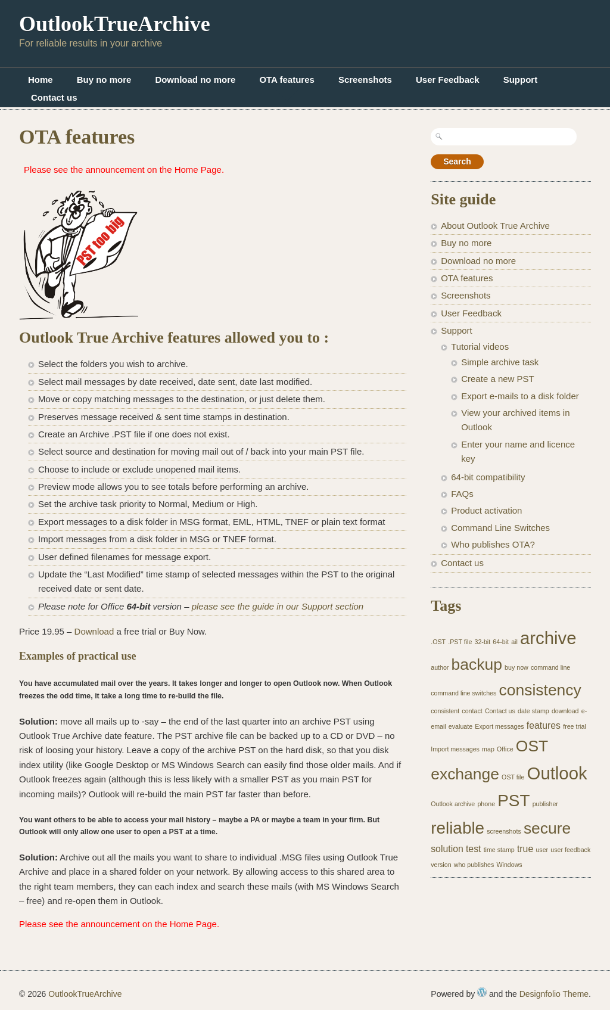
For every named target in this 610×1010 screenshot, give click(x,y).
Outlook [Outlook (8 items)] (557, 773)
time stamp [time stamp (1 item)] (499, 849)
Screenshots (365, 79)
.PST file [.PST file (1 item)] (460, 641)
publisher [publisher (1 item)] (545, 803)
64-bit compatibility (488, 477)
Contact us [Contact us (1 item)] (500, 710)
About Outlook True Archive (495, 225)
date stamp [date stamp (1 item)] (533, 710)
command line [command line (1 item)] (550, 667)
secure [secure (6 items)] (547, 828)
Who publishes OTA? (493, 544)
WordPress (482, 992)
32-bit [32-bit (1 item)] (483, 641)
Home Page (198, 169)
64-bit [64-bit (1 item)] (501, 641)
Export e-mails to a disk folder (520, 396)
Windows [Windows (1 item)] (509, 864)
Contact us (54, 97)
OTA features (287, 79)
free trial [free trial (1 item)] (574, 726)
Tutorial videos (480, 346)
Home (40, 79)
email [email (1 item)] (438, 726)
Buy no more (104, 79)
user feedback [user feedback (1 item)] (570, 849)
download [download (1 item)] (565, 710)
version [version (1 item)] (441, 864)
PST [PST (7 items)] (513, 800)
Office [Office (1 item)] (505, 749)
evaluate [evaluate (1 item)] (460, 726)
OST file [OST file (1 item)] (513, 777)
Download (94, 631)
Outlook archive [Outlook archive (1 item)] (453, 803)
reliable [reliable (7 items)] (457, 828)
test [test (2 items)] (473, 849)
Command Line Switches (500, 528)
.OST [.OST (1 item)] (438, 641)
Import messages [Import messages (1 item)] (455, 749)
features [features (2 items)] (544, 725)
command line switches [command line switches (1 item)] (463, 693)
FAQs (462, 494)
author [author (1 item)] (440, 667)
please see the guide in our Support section (278, 606)
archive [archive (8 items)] (548, 638)
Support (520, 79)
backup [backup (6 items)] (477, 664)
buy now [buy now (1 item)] (516, 667)
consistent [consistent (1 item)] (445, 710)
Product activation (486, 510)
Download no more (195, 79)
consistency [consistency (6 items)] (540, 690)
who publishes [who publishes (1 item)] (474, 864)
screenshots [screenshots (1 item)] (504, 831)
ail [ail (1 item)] (514, 641)
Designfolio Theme (554, 994)
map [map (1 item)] (488, 749)
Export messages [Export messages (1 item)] (499, 726)
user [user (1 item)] (542, 849)
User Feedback (448, 79)
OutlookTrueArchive (114, 24)
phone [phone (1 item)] (486, 803)
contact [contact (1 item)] (472, 710)
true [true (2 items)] (525, 849)
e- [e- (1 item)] (584, 710)
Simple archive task (500, 362)
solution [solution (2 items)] (447, 849)
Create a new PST (497, 379)
